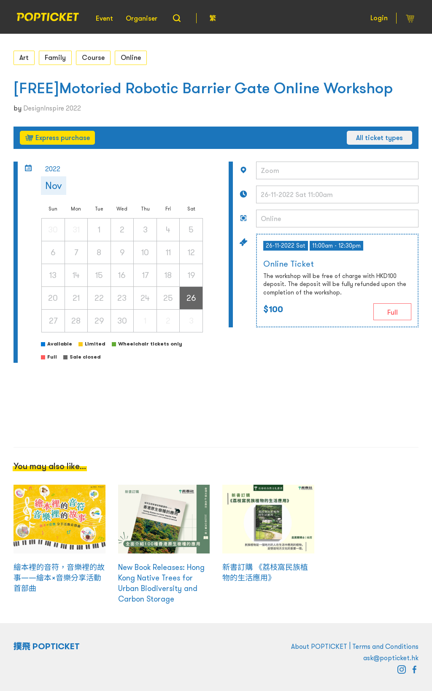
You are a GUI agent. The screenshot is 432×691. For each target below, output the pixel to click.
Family (55, 57)
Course (93, 57)
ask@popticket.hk (390, 657)
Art (24, 57)
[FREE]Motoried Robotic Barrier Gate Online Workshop (203, 87)
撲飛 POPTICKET (47, 646)
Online (131, 57)
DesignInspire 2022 (52, 108)
